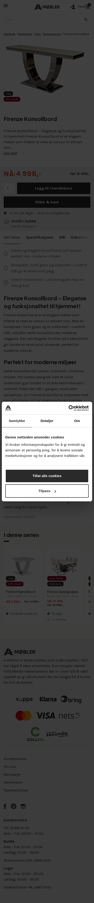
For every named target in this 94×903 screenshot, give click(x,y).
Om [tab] (77, 421)
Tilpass (47, 491)
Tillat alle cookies (47, 476)
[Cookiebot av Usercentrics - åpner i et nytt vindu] (68, 408)
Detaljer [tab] (47, 421)
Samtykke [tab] (17, 421)
